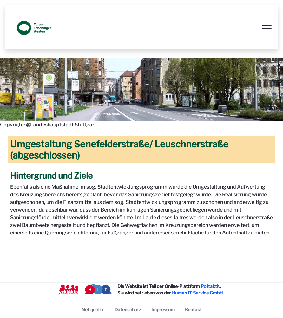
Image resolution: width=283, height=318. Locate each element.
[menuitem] (92, 309)
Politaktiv (210, 286)
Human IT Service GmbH (197, 292)
